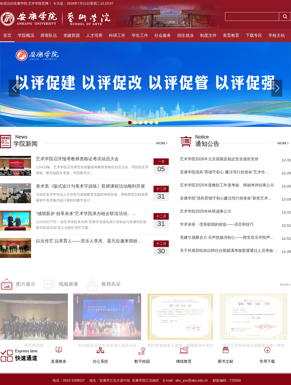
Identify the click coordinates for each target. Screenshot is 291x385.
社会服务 (162, 35)
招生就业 (185, 35)
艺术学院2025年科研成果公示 (205, 212)
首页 (7, 35)
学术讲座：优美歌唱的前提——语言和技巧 (217, 225)
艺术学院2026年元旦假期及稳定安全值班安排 (219, 160)
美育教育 (231, 35)
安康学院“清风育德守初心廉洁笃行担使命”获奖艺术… (226, 199)
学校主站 (276, 35)
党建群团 (71, 35)
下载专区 (254, 35)
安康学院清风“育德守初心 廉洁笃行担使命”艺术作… (224, 173)
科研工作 (117, 35)
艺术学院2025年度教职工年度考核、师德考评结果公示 (227, 186)
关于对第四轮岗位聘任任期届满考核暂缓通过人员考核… (228, 251)
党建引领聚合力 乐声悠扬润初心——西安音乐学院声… (227, 238)
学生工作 (140, 35)
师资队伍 (48, 35)
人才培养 (94, 35)
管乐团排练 (34, 355)
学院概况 (26, 35)
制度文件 (208, 35)
